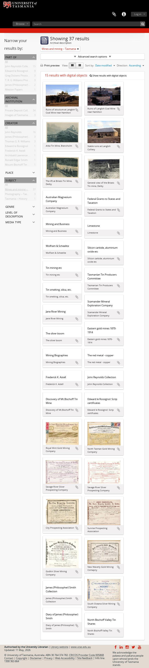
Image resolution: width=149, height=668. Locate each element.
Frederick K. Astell (15, 151)
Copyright (21, 658)
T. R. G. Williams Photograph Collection (27, 81)
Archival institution (13, 99)
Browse (20, 24)
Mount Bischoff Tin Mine (19, 165)
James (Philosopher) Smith (20, 137)
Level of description (14, 214)
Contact (8, 658)
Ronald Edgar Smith (16, 160)
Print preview (50, 65)
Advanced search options (92, 56)
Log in (137, 14)
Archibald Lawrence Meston (21, 156)
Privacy (48, 658)
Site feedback (85, 658)
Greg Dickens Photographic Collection (26, 76)
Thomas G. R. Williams (17, 142)
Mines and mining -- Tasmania (22, 190)
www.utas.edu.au (81, 647)
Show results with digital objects (108, 75)
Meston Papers (14, 90)
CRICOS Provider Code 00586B (86, 655)
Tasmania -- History (16, 199)
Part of (10, 56)
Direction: (122, 65)
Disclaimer (36, 658)
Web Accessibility (65, 658)
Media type (13, 221)
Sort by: (89, 65)
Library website (59, 647)
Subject (10, 180)
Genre (9, 206)
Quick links (124, 14)
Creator (11, 122)
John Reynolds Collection (19, 67)
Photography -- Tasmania (19, 195)
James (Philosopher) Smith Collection (26, 85)
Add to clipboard (77, 110)
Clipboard (114, 14)
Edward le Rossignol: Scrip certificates (26, 71)
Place (9, 172)
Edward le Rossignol (16, 147)
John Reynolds (13, 133)
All (6, 62)
